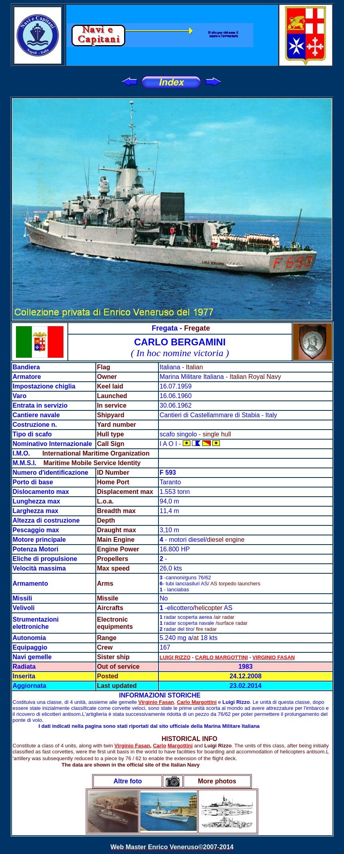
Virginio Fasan (156, 702)
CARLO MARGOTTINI (221, 657)
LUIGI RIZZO (175, 657)
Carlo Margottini (197, 702)
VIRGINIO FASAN (274, 657)
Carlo (159, 746)
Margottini (180, 746)
